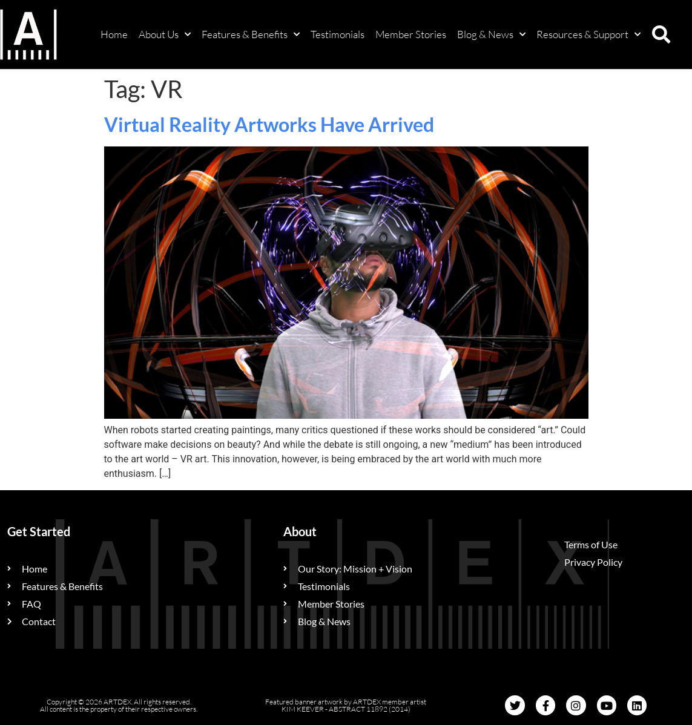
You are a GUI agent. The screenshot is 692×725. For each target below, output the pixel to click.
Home (114, 34)
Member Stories (410, 34)
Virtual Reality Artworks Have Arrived (269, 124)
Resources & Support (588, 34)
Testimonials (337, 34)
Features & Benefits (251, 34)
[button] (661, 34)
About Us (165, 34)
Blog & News (491, 34)
